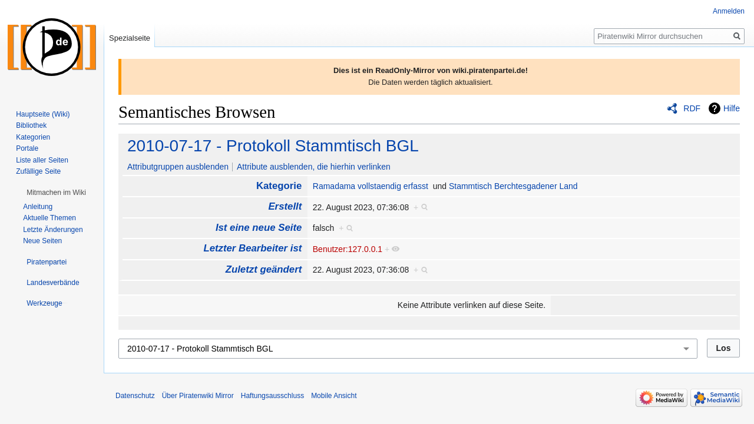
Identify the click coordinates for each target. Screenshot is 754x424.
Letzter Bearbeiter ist (252, 248)
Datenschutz (135, 396)
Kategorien (33, 137)
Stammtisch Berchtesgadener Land (513, 186)
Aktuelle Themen (49, 218)
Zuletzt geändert (264, 269)
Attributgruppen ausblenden (178, 166)
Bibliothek (31, 125)
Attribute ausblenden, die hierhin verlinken (314, 166)
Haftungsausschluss (272, 396)
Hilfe (731, 108)
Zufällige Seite (38, 171)
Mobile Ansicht (333, 396)
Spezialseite (129, 38)
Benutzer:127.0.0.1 (347, 249)
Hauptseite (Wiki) (43, 114)
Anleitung (37, 207)
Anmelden (729, 11)
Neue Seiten (42, 241)
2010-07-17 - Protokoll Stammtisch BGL (273, 146)
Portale (27, 148)
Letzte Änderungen (52, 230)
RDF (691, 108)
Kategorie (279, 185)
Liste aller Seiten (42, 160)
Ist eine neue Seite (259, 227)
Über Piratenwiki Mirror (198, 396)
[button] (56, 192)
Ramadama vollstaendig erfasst (370, 186)
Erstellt (285, 206)
